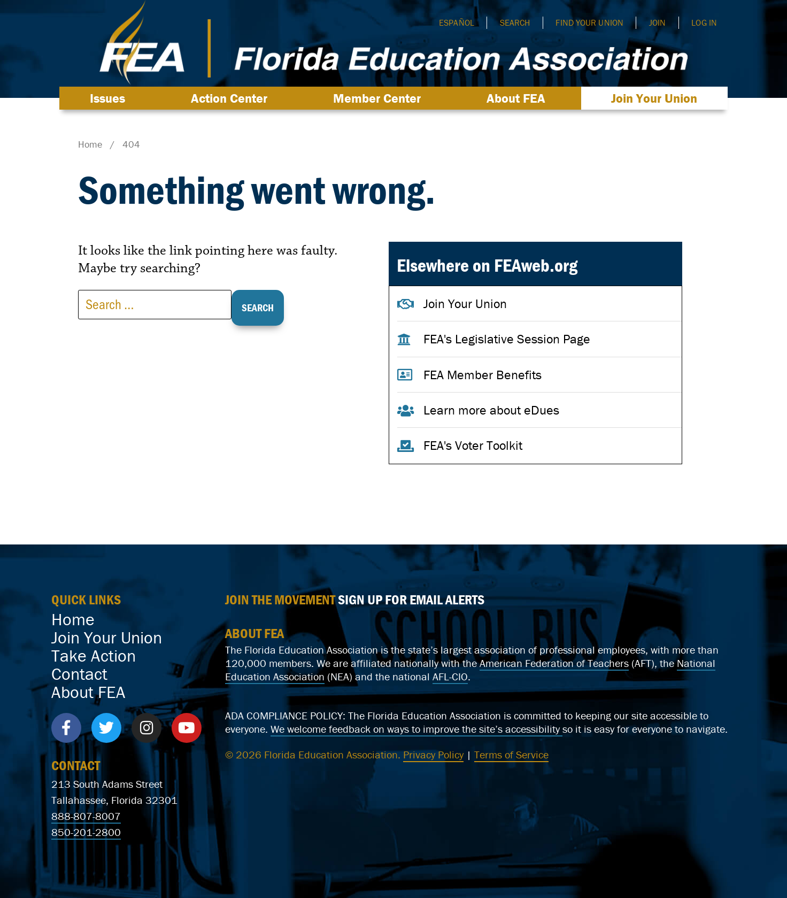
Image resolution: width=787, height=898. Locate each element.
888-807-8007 (86, 816)
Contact (79, 674)
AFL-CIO (450, 676)
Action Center (232, 98)
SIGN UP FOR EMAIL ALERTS (411, 599)
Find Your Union (589, 22)
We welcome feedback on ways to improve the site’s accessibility (416, 728)
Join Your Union (654, 98)
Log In (704, 22)
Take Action (93, 656)
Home (73, 619)
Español (456, 22)
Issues (110, 98)
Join (657, 22)
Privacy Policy (433, 754)
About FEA (519, 98)
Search (515, 22)
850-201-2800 (86, 832)
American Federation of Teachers (554, 663)
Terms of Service (511, 754)
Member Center (379, 98)
